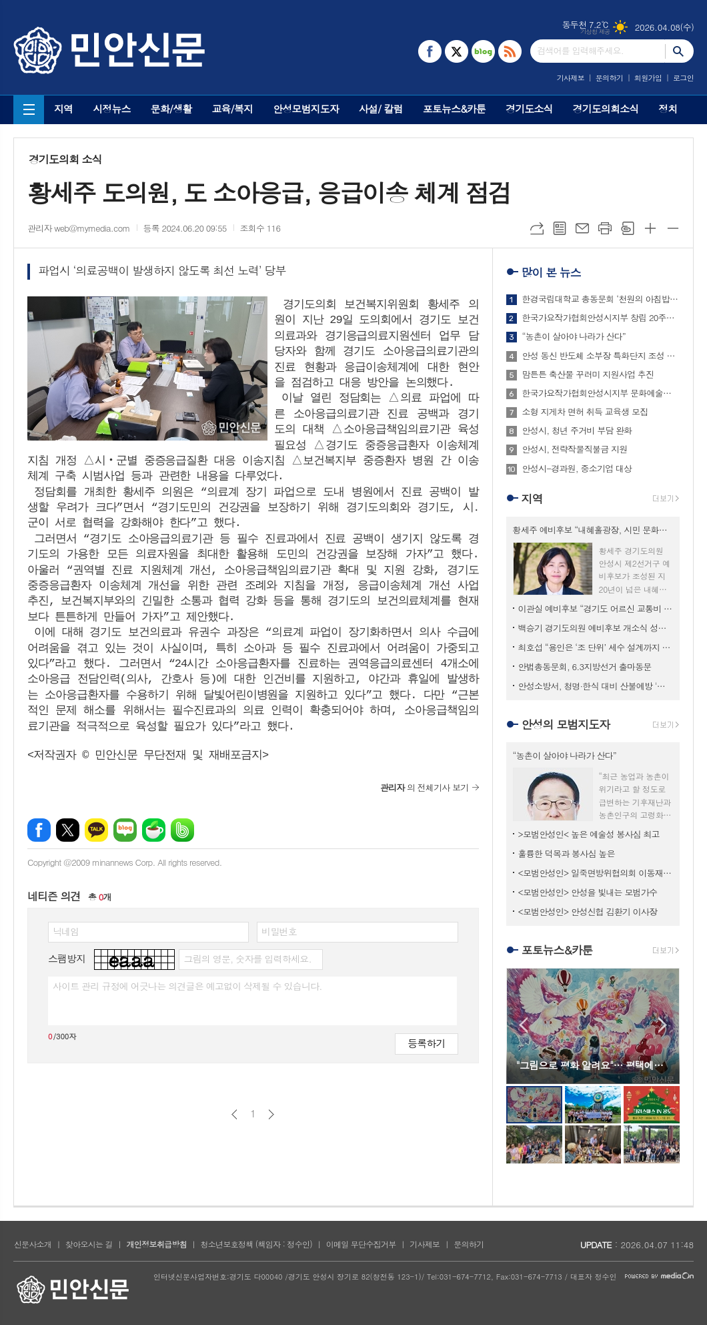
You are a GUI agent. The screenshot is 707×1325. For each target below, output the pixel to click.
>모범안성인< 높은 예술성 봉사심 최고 (589, 834)
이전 (234, 1114)
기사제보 (570, 78)
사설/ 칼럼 (381, 108)
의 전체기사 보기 (424, 787)
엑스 (67, 830)
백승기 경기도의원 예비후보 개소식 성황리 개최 (595, 627)
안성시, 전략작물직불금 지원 (575, 449)
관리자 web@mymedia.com (78, 228)
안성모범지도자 (306, 108)
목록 (559, 228)
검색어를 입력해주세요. (580, 50)
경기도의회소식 (606, 108)
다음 (271, 1114)
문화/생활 (171, 108)
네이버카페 (153, 830)
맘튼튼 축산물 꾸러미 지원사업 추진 (588, 374)
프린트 (605, 228)
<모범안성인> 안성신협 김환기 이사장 (588, 911)
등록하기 (426, 1043)
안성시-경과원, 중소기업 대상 (577, 469)
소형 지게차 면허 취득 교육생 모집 (585, 412)
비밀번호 (279, 931)
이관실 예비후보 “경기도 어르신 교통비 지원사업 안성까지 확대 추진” (595, 608)
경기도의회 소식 (65, 159)
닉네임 (66, 931)
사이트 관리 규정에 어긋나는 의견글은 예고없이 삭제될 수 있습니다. (187, 986)
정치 (667, 108)
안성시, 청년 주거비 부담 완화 (577, 431)
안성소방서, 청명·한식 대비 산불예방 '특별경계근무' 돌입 (595, 686)
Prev (523, 1025)
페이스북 (39, 830)
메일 (582, 228)
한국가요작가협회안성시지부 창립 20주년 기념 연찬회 (601, 318)
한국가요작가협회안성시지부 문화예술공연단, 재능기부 (601, 393)
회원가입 (648, 78)
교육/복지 (232, 108)
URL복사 (537, 228)
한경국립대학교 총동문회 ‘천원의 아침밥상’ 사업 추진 (601, 299)
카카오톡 (96, 830)
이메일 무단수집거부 (361, 1244)
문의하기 (609, 78)
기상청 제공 (595, 31)
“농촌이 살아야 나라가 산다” (574, 336)
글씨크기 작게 (673, 228)
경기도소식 (529, 108)
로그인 (683, 78)
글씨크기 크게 (650, 228)
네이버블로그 (125, 830)
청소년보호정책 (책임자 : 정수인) (256, 1244)
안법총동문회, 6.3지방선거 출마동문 (585, 666)
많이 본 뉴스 (551, 272)
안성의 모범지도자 (566, 724)
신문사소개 (32, 1244)
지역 (63, 108)
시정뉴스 (111, 108)
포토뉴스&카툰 (454, 108)
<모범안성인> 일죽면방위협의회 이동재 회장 (595, 872)
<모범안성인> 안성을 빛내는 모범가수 (588, 892)
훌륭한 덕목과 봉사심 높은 (566, 853)
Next (663, 1025)
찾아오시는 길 (89, 1244)
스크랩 (627, 228)
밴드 (182, 830)
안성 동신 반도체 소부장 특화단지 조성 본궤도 (601, 356)
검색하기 (679, 51)
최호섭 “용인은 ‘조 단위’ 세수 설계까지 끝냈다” (595, 647)
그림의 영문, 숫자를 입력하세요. (247, 958)
